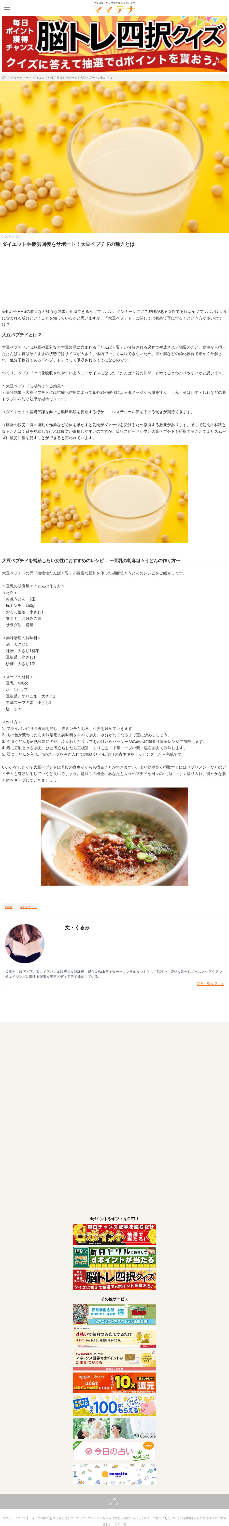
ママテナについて (15, 1518)
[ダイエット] (28, 907)
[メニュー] (7, 7)
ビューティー (19, 77)
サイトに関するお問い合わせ (48, 1518)
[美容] (8, 907)
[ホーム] (4, 78)
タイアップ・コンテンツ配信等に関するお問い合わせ (106, 1518)
